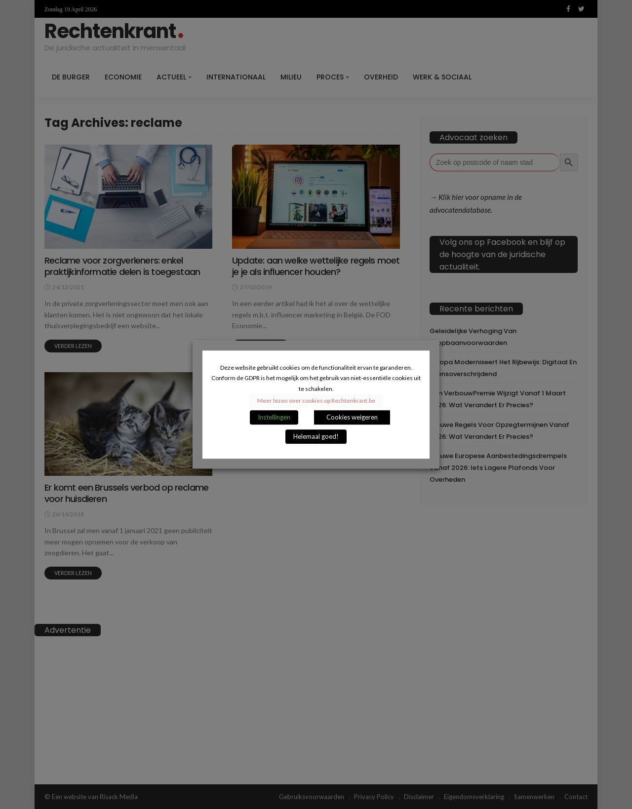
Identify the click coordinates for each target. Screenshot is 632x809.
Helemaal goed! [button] (316, 436)
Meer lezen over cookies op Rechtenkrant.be (316, 400)
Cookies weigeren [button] (352, 417)
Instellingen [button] (274, 417)
